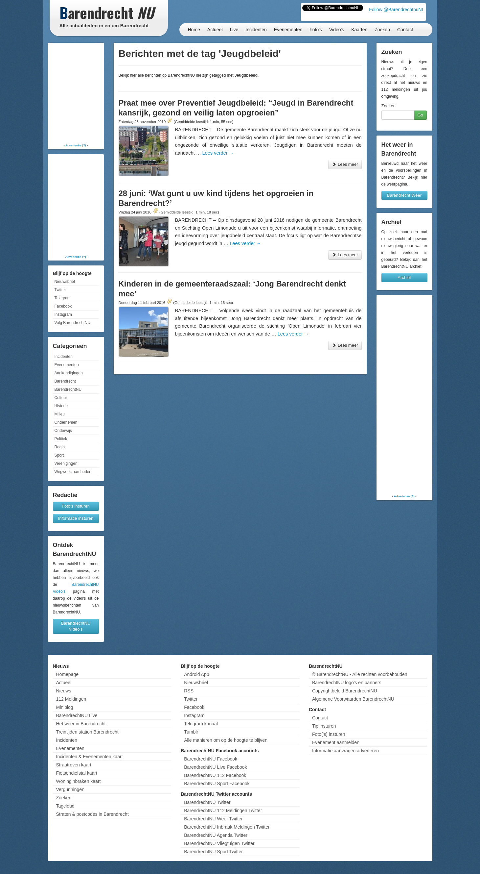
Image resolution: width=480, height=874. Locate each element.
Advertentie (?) (75, 145)
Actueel (215, 29)
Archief (404, 277)
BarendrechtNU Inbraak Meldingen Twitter (226, 827)
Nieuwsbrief (65, 281)
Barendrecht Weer (404, 195)
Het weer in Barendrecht (81, 723)
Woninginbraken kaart (78, 781)
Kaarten (359, 29)
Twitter (60, 289)
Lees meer (345, 164)
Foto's (315, 29)
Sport (59, 455)
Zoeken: (389, 105)
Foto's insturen (76, 506)
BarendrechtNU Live (77, 715)
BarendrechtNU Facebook (210, 759)
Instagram (63, 314)
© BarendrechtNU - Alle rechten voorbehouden (359, 674)
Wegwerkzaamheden (73, 471)
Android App (196, 674)
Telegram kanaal (201, 723)
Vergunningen (70, 789)
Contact (405, 29)
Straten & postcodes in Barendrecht (92, 814)
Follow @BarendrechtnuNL (396, 9)
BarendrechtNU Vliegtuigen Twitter (219, 843)
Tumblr (191, 732)
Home (194, 29)
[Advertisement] (76, 93)
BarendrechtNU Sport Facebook (216, 783)
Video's (336, 29)
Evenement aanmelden (335, 742)
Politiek (61, 439)
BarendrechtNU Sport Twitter (213, 851)
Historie (61, 406)
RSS (189, 690)
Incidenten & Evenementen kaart (89, 756)
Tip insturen (324, 726)
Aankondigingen (69, 373)
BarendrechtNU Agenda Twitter (215, 835)
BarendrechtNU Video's (76, 626)
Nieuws (63, 690)
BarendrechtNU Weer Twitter (213, 818)
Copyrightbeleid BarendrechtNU (344, 690)
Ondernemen (66, 422)
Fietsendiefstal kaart (76, 773)
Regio (60, 447)
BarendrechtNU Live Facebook (215, 767)
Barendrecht (65, 381)
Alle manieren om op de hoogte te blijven (225, 740)
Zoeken (382, 29)
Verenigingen (66, 463)
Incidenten (256, 29)
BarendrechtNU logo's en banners (346, 682)
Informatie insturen (76, 518)
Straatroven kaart (73, 764)
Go (420, 114)
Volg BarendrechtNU (72, 322)
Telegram (63, 298)
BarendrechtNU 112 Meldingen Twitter (223, 810)
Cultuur (61, 397)
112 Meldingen (71, 699)
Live (234, 29)
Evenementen (288, 29)
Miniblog (64, 707)
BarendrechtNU (68, 389)
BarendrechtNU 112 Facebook (215, 775)
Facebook (63, 306)
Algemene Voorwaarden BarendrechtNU (353, 699)
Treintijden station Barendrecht (87, 732)
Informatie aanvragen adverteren (345, 750)
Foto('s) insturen (328, 734)
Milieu (60, 414)
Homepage (67, 674)
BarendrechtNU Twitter (207, 802)
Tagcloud (65, 806)
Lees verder (218, 153)
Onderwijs (63, 430)
